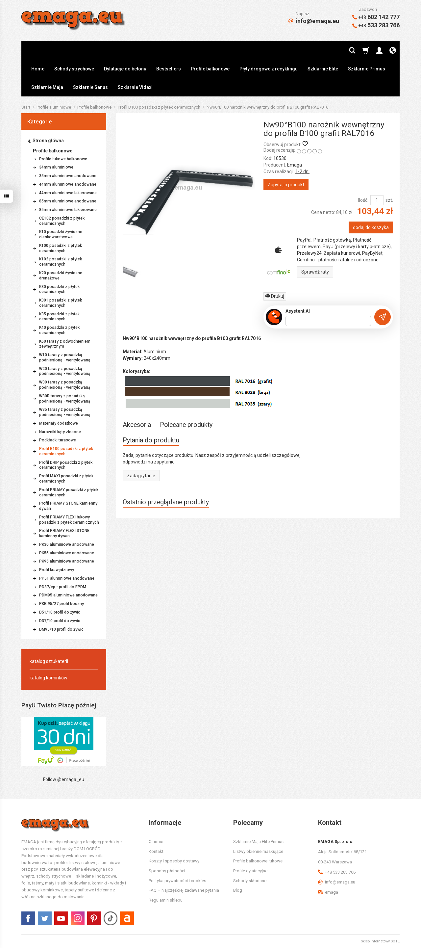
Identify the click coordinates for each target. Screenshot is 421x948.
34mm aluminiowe (56, 167)
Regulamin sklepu (166, 900)
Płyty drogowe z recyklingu (268, 68)
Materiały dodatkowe (58, 423)
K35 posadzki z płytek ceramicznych (59, 317)
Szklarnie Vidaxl (135, 87)
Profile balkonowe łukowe (258, 860)
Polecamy (248, 823)
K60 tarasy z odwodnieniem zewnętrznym (64, 344)
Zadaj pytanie (141, 475)
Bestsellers (168, 68)
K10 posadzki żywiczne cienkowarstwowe (60, 234)
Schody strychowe (74, 68)
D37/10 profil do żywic (59, 621)
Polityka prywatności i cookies (177, 880)
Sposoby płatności (167, 870)
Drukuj (274, 296)
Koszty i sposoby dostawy (174, 860)
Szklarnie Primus (366, 68)
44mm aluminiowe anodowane (67, 184)
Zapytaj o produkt (286, 184)
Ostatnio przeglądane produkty (166, 502)
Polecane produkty (186, 425)
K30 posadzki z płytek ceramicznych (59, 289)
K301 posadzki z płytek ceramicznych (60, 303)
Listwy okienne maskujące (258, 851)
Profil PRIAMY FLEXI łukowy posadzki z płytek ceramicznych (69, 520)
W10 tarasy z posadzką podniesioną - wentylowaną (64, 357)
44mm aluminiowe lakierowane (68, 193)
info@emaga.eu (313, 20)
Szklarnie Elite (323, 68)
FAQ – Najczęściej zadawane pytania (184, 890)
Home (37, 68)
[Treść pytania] (328, 321)
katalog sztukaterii (49, 661)
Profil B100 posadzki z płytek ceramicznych (66, 451)
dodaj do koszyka (371, 227)
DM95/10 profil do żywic (61, 629)
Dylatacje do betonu (125, 68)
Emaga (294, 165)
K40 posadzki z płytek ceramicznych (59, 330)
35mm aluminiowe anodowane (67, 175)
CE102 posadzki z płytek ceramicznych (62, 221)
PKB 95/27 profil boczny (61, 603)
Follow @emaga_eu (63, 779)
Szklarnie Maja (47, 87)
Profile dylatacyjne (250, 870)
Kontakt (156, 851)
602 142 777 (376, 16)
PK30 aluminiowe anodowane (66, 544)
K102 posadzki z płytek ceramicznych (60, 262)
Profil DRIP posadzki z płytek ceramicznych (65, 465)
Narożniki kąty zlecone (60, 432)
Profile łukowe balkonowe (63, 159)
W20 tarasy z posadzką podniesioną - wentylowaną (64, 371)
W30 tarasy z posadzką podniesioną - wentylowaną (64, 385)
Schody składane (249, 880)
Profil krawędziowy (56, 569)
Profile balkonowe (210, 68)
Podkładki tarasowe (57, 440)
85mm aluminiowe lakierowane (68, 209)
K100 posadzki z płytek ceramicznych (60, 248)
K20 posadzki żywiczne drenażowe (60, 275)
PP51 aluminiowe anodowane (66, 578)
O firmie (156, 841)
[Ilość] (377, 200)
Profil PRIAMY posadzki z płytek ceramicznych (68, 492)
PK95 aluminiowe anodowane (66, 561)
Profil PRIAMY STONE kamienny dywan (68, 506)
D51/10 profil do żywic (59, 612)
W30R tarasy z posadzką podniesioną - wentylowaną (64, 399)
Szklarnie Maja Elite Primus (258, 841)
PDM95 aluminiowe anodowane (68, 595)
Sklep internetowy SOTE (380, 941)
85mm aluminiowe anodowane (67, 201)
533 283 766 (376, 25)
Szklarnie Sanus (90, 87)
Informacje (165, 823)
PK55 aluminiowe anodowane (66, 553)
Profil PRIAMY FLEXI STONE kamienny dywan (64, 533)
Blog (237, 890)
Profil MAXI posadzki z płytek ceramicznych (66, 479)
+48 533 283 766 (337, 872)
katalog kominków (48, 677)
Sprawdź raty (315, 272)
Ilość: (363, 200)
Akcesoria (137, 425)
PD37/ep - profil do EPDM (62, 587)
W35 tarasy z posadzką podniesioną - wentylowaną (64, 412)
